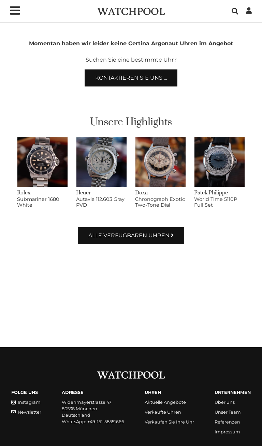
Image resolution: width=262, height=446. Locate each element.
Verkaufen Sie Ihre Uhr (169, 422)
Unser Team (228, 412)
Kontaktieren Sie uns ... (131, 78)
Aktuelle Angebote (165, 402)
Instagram (26, 402)
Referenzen (227, 422)
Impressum (227, 431)
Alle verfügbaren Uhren (131, 235)
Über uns (225, 402)
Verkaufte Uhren (163, 412)
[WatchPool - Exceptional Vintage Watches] (131, 10)
